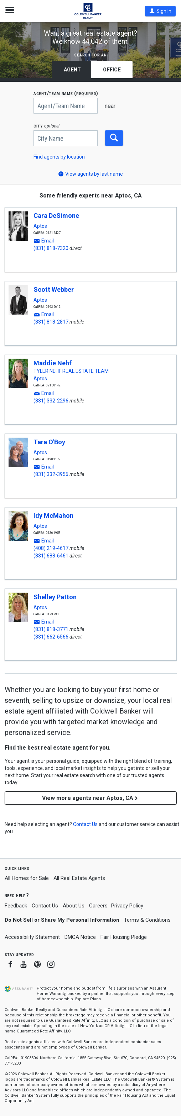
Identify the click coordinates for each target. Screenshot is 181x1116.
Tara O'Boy (49, 442)
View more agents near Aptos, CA (90, 798)
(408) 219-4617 (50, 548)
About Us (73, 905)
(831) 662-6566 (50, 637)
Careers (98, 905)
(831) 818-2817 (50, 322)
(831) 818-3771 (50, 629)
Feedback (16, 906)
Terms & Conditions (147, 920)
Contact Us (45, 905)
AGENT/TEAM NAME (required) (65, 93)
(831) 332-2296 (50, 401)
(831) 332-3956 (50, 474)
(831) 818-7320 (50, 248)
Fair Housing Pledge (123, 937)
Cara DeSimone (56, 215)
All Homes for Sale (27, 878)
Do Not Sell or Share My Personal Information (62, 920)
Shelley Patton (55, 597)
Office (112, 69)
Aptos (40, 226)
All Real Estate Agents (79, 878)
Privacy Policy (127, 905)
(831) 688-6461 (50, 556)
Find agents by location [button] (59, 157)
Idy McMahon (53, 515)
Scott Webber (53, 289)
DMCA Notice (80, 937)
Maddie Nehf (52, 363)
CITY (46, 126)
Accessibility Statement (32, 937)
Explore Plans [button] (88, 999)
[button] (160, 11)
